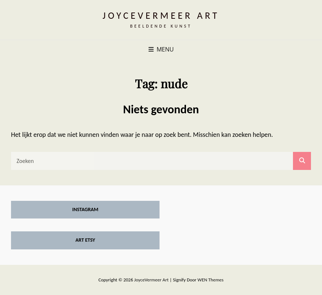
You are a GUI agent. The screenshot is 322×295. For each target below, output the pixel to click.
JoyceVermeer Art (161, 15)
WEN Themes (210, 279)
